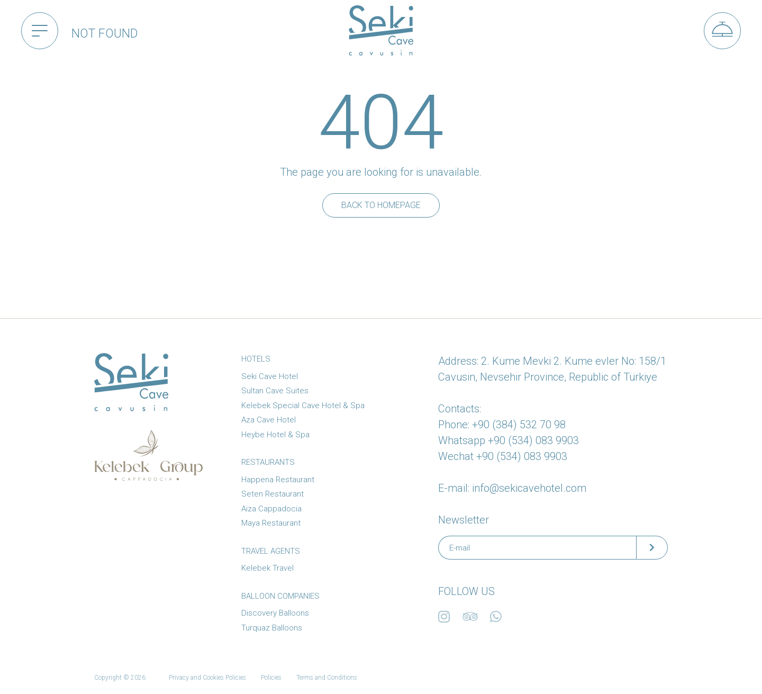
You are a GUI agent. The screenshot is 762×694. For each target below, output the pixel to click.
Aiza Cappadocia (271, 508)
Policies (271, 677)
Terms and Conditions (326, 677)
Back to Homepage (381, 205)
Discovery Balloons (275, 613)
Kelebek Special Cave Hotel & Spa (303, 405)
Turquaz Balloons (271, 628)
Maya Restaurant (271, 523)
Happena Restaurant (277, 479)
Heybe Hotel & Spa (275, 434)
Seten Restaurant (272, 494)
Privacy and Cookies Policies (207, 677)
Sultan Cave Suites (275, 390)
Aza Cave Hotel (268, 420)
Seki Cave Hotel (269, 376)
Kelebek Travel (267, 568)
